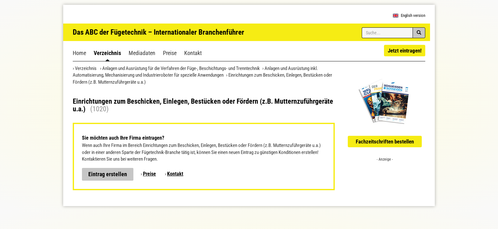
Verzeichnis (107, 53)
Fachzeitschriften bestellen (385, 141)
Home (79, 53)
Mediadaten (142, 53)
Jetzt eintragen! (404, 50)
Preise (170, 53)
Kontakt (193, 53)
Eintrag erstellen (107, 174)
